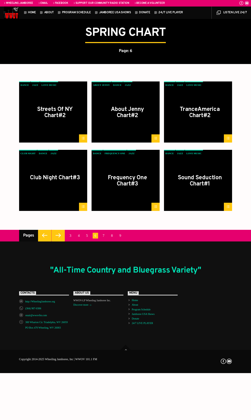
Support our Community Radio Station (101, 3)
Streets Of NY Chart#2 (55, 210)
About (49, 12)
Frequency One (115, 251)
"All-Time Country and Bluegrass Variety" (125, 368)
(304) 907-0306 (33, 406)
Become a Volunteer (149, 3)
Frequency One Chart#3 (127, 279)
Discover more (82, 403)
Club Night (28, 251)
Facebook (60, 3)
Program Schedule (76, 12)
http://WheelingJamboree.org (40, 399)
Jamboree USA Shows (115, 12)
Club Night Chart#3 (55, 276)
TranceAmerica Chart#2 (200, 210)
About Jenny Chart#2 (127, 210)
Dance (25, 183)
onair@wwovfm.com (36, 413)
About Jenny (101, 183)
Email (43, 3)
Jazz (35, 183)
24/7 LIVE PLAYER (170, 12)
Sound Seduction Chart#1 (200, 279)
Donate (144, 12)
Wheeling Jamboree (18, 3)
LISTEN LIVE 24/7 (232, 13)
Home (32, 12)
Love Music (49, 183)
